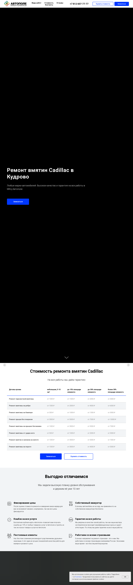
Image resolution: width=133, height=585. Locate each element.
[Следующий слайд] (128, 365)
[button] (18, 202)
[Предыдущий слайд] (4, 365)
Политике (78, 577)
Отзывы (60, 3)
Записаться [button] (122, 4)
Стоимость (48, 3)
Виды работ (36, 3)
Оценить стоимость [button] (103, 4)
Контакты (49, 5)
